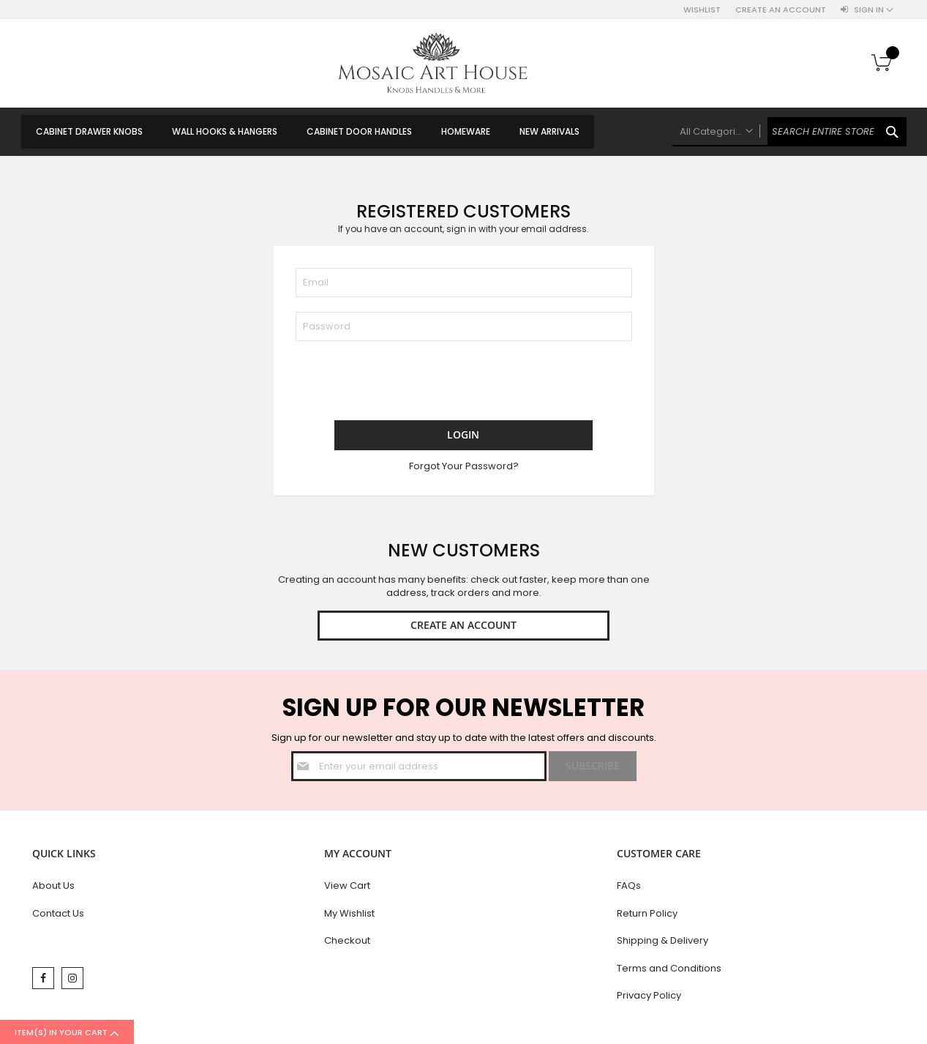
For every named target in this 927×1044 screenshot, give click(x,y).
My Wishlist (349, 916)
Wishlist (702, 9)
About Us (53, 888)
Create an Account (780, 9)
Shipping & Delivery (662, 943)
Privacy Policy (649, 998)
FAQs (629, 888)
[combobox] (789, 131)
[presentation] (407, 384)
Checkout (347, 943)
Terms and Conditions (669, 971)
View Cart (347, 888)
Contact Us (58, 916)
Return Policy (647, 916)
